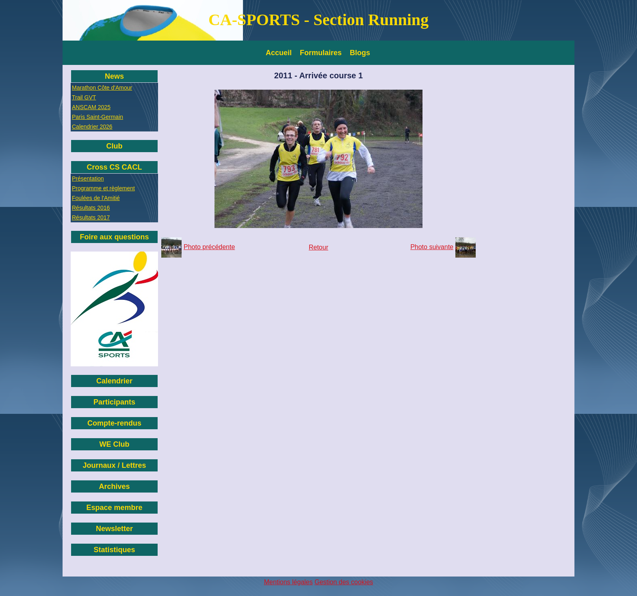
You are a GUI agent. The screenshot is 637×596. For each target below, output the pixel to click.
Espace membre (114, 507)
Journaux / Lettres (114, 465)
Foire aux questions (114, 237)
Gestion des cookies (343, 582)
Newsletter (114, 529)
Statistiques (114, 550)
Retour (318, 247)
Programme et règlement (103, 188)
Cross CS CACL (114, 167)
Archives (114, 486)
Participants (114, 402)
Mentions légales (288, 582)
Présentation (88, 178)
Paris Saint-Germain (97, 117)
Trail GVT (84, 97)
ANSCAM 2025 (91, 107)
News (114, 76)
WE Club (115, 444)
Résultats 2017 (91, 217)
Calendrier (114, 381)
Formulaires (321, 53)
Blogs (360, 53)
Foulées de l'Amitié (96, 198)
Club (114, 146)
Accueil (279, 53)
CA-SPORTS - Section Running (318, 20)
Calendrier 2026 (92, 126)
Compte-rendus (114, 423)
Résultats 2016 (91, 207)
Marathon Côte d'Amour (102, 87)
